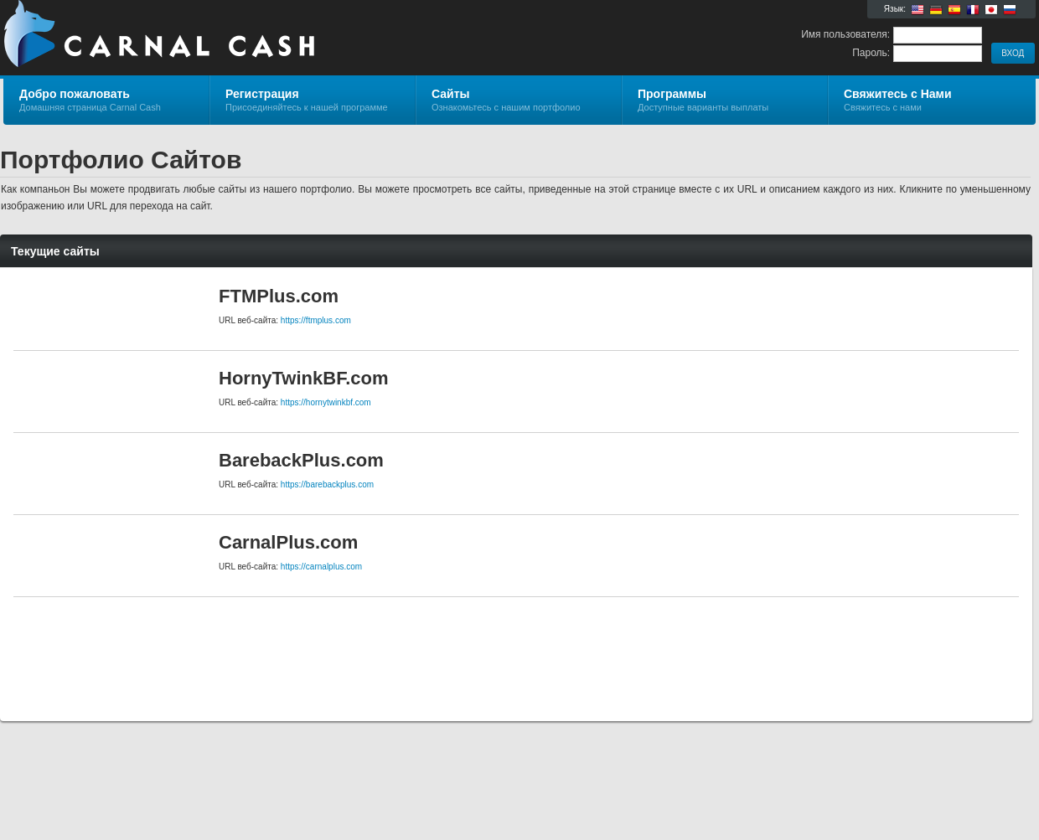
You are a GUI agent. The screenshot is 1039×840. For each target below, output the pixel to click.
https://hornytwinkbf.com (326, 402)
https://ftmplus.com (316, 320)
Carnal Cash (203, 38)
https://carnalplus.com (321, 566)
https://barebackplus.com (327, 484)
